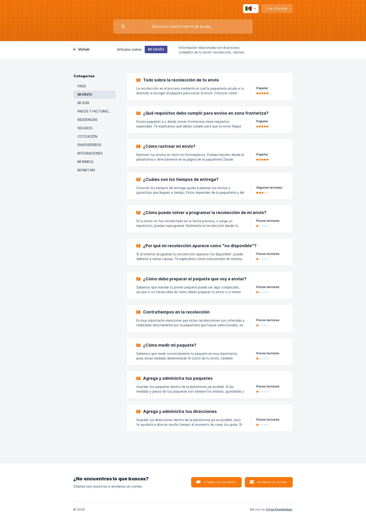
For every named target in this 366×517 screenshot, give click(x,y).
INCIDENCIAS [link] (87, 120)
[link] (210, 86)
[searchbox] (183, 26)
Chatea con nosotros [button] (220, 482)
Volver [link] (84, 49)
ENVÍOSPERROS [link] (89, 145)
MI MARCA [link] (85, 162)
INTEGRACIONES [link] (90, 153)
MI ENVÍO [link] (84, 94)
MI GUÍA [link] (83, 103)
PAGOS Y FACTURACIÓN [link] (95, 111)
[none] (251, 8)
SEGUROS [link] (84, 128)
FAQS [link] (81, 86)
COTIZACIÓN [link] (87, 136)
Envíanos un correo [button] (272, 482)
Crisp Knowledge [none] (279, 509)
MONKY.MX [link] (86, 170)
